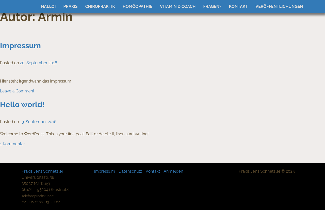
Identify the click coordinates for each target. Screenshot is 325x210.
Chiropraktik (100, 6)
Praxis (70, 6)
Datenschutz (130, 171)
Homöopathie (137, 6)
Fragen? (212, 6)
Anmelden (173, 171)
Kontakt (238, 6)
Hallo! (48, 6)
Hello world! (22, 104)
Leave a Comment (17, 91)
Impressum (20, 45)
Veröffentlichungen (279, 6)
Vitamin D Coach (178, 6)
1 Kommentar (12, 143)
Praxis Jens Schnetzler (42, 171)
